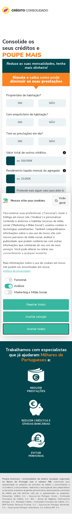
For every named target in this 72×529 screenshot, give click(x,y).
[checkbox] (14, 280)
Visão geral (60, 200)
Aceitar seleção (36, 317)
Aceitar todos (36, 329)
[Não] (52, 103)
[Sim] (20, 103)
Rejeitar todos (36, 304)
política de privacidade (16, 271)
